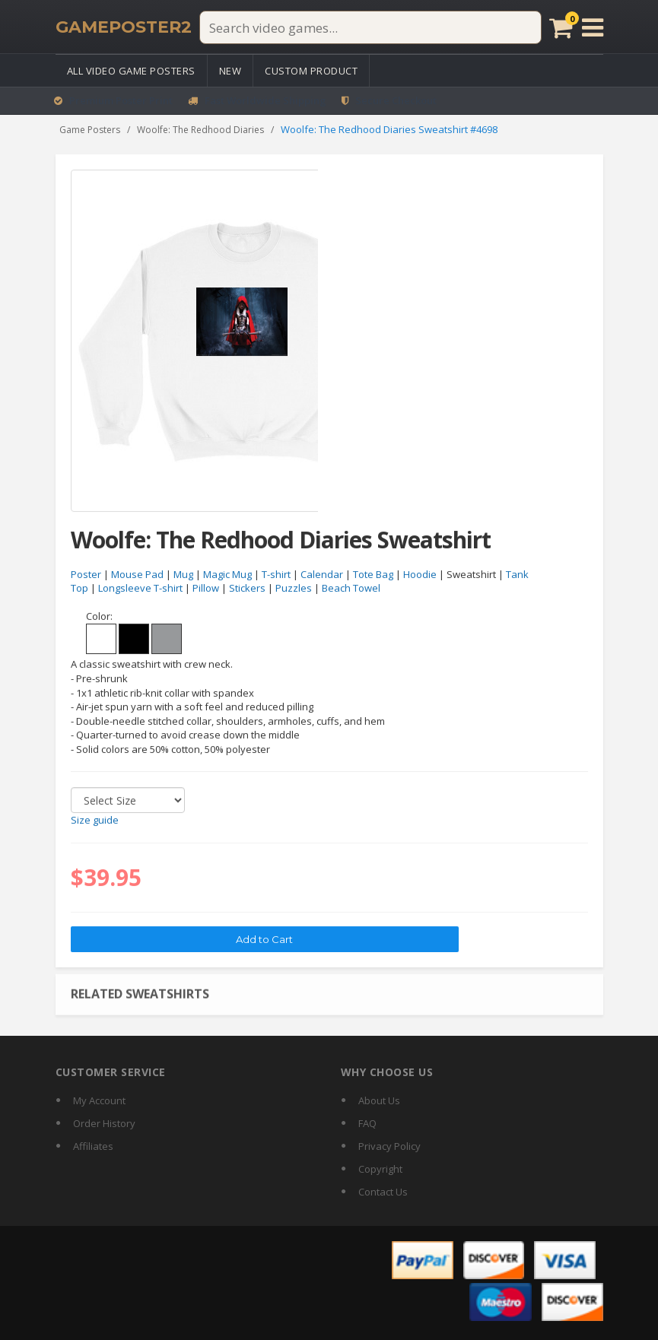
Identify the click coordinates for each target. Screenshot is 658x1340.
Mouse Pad (137, 574)
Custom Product (311, 71)
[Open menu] (592, 27)
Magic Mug (227, 574)
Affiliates (93, 1146)
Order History (104, 1123)
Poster (86, 574)
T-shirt (276, 574)
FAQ (367, 1123)
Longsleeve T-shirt (140, 588)
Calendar (321, 574)
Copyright (380, 1169)
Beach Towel (351, 588)
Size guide (95, 820)
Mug (183, 574)
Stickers (247, 588)
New (230, 71)
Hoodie (420, 574)
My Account (99, 1100)
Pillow (205, 588)
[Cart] (561, 27)
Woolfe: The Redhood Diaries (200, 129)
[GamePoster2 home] (124, 27)
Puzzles (293, 588)
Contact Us (383, 1192)
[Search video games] (370, 27)
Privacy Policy (389, 1146)
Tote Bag (373, 574)
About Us (379, 1100)
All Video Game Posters (131, 71)
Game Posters (89, 129)
